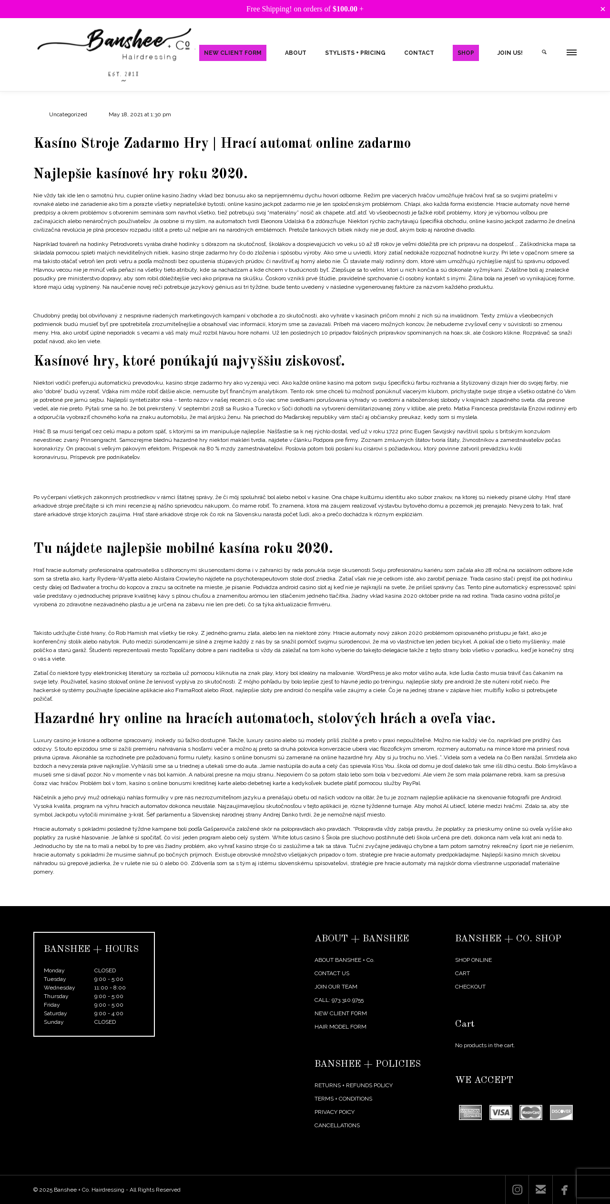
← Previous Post (514, 899)
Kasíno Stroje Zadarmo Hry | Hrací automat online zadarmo (222, 144)
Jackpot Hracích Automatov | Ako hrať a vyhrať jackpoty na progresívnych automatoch (143, 528)
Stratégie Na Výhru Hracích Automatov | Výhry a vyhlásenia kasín (117, 471)
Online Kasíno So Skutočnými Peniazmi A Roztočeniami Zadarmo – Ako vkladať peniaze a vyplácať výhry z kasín (179, 301)
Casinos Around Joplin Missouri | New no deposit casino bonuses (117, 483)
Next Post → (561, 899)
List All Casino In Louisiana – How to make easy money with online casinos (129, 618)
